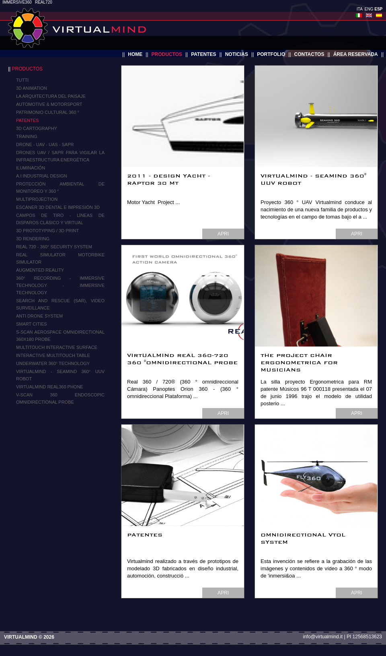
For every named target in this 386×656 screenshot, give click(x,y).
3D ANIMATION (31, 88)
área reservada (355, 54)
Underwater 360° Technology (53, 363)
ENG (369, 9)
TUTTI (22, 80)
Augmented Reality (40, 270)
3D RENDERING (32, 238)
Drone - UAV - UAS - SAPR (45, 144)
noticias (236, 54)
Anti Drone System (39, 316)
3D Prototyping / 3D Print (47, 230)
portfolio (271, 54)
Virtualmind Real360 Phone (49, 386)
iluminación (30, 167)
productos (167, 54)
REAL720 (43, 2)
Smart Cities (31, 324)
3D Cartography (36, 128)
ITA (359, 9)
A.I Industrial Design (41, 175)
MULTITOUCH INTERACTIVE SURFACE (56, 347)
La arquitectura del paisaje (51, 96)
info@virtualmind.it (323, 636)
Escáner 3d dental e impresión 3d (58, 207)
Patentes (27, 120)
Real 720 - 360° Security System (54, 246)
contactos (309, 54)
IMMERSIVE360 (17, 2)
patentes (203, 54)
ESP (378, 9)
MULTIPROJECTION (36, 199)
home (135, 54)
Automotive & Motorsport (49, 104)
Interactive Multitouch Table (53, 355)
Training (26, 136)
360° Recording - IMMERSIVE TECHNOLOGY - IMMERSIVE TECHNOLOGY (60, 285)
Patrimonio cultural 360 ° (47, 112)
